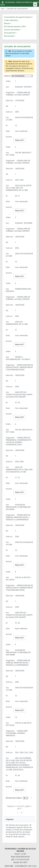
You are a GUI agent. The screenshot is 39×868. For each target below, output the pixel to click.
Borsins (7, 23)
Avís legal (32, 866)
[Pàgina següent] (17, 813)
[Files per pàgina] (25, 798)
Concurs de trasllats (11, 29)
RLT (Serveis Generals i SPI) (14, 26)
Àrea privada (9, 36)
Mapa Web (9, 866)
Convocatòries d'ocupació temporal (18, 17)
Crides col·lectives (10, 20)
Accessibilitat (21, 866)
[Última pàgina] (22, 813)
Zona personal (9, 33)
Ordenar (7, 76)
